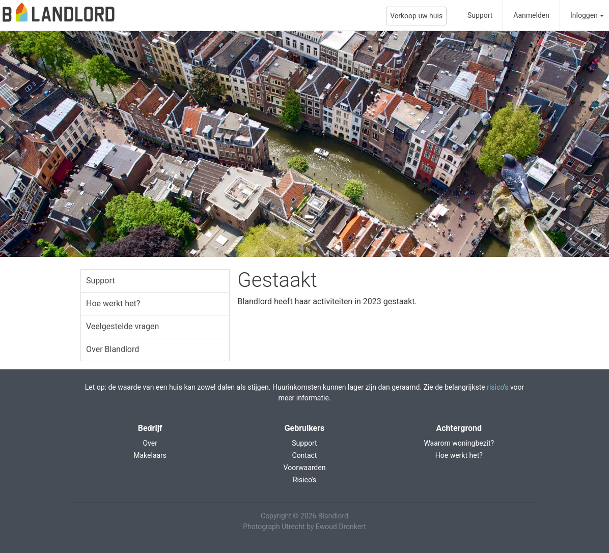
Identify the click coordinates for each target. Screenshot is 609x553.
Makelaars (150, 455)
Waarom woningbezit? (459, 443)
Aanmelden (531, 15)
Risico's (304, 480)
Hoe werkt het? (113, 303)
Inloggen (584, 15)
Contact (304, 455)
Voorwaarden (305, 467)
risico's (497, 387)
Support (479, 15)
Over (150, 443)
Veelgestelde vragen (122, 326)
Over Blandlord (112, 349)
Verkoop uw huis (416, 16)
